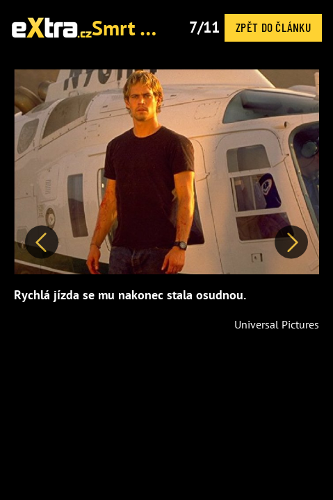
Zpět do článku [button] (273, 27)
